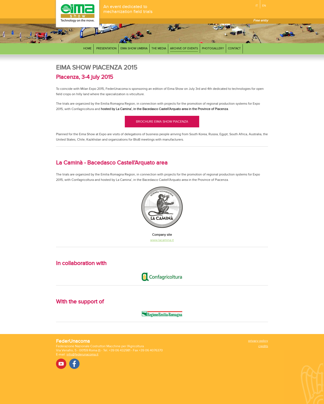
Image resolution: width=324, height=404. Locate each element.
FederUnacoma (73, 341)
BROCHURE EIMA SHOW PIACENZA (162, 122)
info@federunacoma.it (82, 354)
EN (264, 5)
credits (263, 346)
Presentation (106, 48)
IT (257, 5)
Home (87, 48)
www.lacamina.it (162, 240)
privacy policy (258, 341)
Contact (234, 48)
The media (158, 48)
